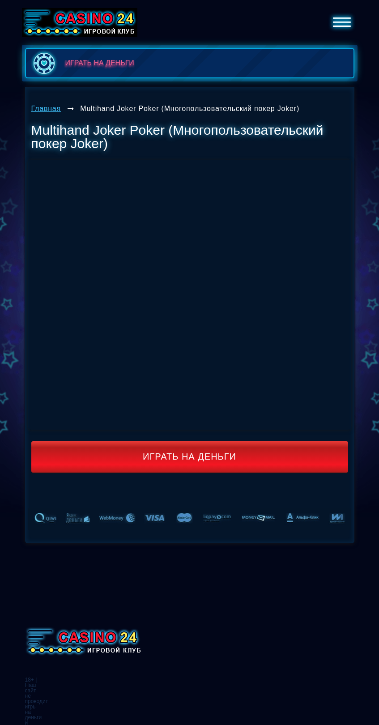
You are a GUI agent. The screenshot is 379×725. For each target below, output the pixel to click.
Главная (46, 108)
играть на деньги (82, 63)
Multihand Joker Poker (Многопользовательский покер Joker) (189, 108)
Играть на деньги (189, 456)
